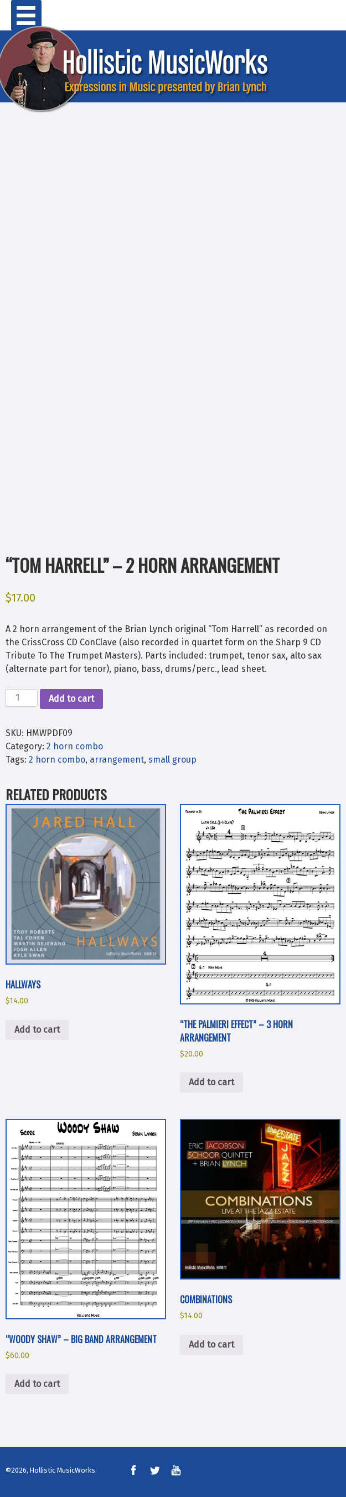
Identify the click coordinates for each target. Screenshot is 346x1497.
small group (172, 759)
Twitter (154, 1470)
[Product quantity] (22, 698)
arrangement (117, 759)
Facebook (133, 1470)
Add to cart (71, 698)
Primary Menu (26, 15)
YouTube (176, 1470)
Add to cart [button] (37, 1029)
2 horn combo (75, 746)
